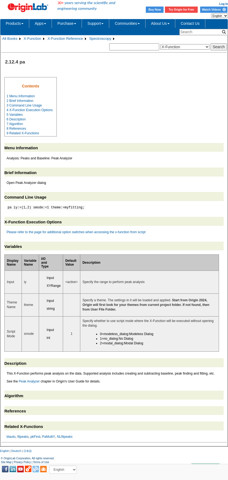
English (4, 450)
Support (95, 23)
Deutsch (16, 450)
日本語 (27, 450)
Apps (40, 23)
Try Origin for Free (181, 9)
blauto (11, 437)
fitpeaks (22, 437)
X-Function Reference (65, 39)
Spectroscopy (100, 39)
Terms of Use (41, 462)
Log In (223, 3)
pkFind (35, 437)
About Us (160, 23)
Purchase (66, 23)
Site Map (6, 462)
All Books (9, 39)
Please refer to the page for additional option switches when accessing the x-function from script (76, 232)
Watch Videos (214, 9)
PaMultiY (48, 437)
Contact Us (190, 23)
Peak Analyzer (29, 381)
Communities (127, 23)
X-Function (32, 39)
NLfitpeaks (65, 437)
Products (14, 23)
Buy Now (155, 9)
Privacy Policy (22, 462)
